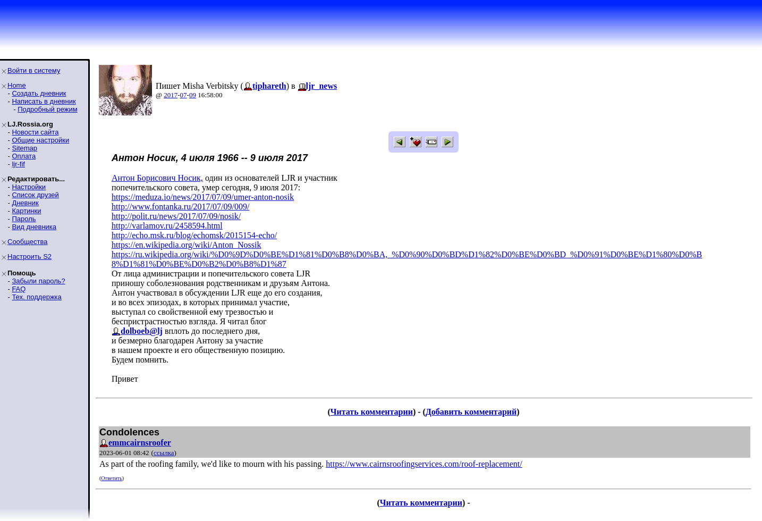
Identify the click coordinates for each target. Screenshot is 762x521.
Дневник (25, 203)
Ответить (111, 478)
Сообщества (27, 242)
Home (16, 85)
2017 (170, 95)
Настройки (29, 187)
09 (192, 95)
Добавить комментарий (471, 411)
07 (183, 95)
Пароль (24, 219)
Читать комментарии (372, 411)
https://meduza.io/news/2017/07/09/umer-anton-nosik (203, 196)
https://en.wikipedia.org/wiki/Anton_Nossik (186, 244)
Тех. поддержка (36, 297)
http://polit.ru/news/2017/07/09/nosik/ (176, 216)
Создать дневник (39, 93)
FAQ (19, 289)
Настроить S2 (29, 256)
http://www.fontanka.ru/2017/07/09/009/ (180, 206)
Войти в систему (33, 70)
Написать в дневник (43, 101)
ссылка (164, 453)
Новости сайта (35, 132)
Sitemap (24, 148)
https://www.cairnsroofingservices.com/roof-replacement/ (424, 463)
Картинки (26, 211)
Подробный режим (47, 109)
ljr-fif (18, 164)
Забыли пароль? (38, 281)
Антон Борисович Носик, (157, 177)
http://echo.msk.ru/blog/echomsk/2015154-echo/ (194, 235)
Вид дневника (34, 227)
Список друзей (35, 195)
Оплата (24, 156)
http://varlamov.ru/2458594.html (167, 225)
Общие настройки (40, 140)
